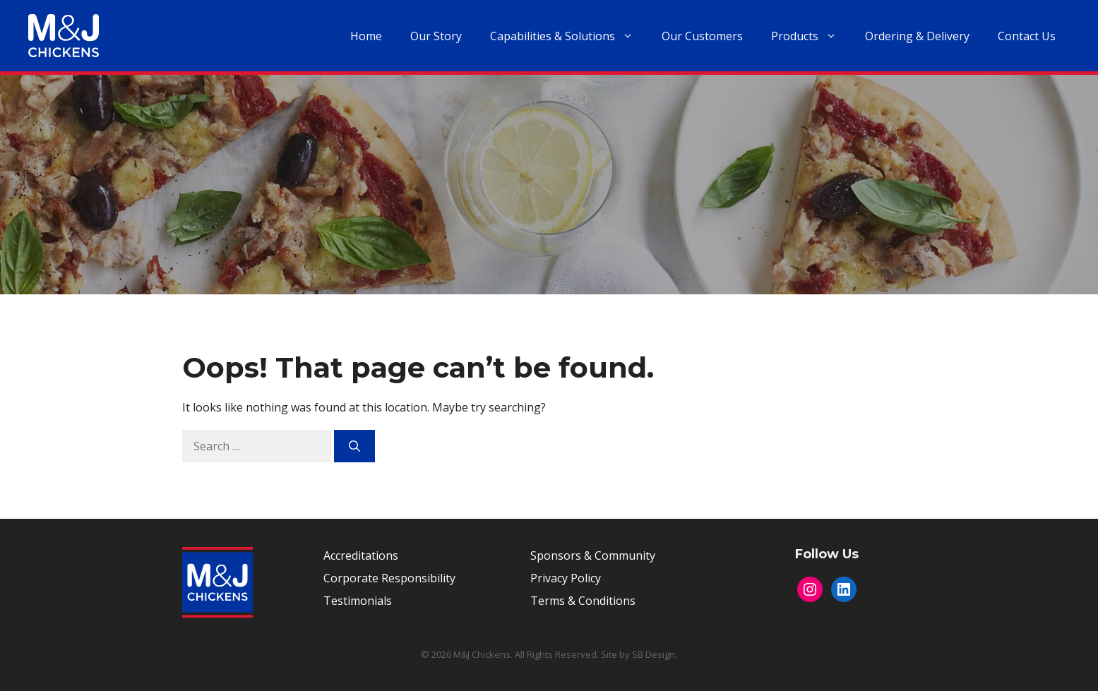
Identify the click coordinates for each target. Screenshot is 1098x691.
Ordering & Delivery (917, 36)
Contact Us (1027, 36)
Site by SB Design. (639, 654)
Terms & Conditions (582, 600)
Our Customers (702, 36)
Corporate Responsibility (389, 578)
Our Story (436, 36)
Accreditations (360, 555)
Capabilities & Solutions (569, 36)
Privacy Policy (565, 578)
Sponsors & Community (592, 555)
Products (811, 36)
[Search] (354, 446)
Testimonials (357, 600)
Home (366, 36)
